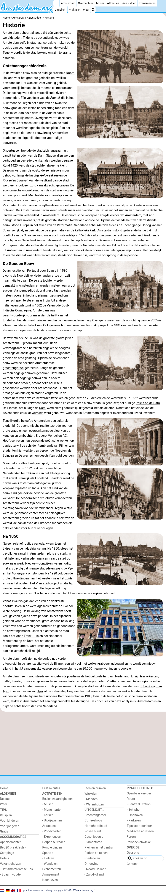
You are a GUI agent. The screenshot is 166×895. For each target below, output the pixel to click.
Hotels (4, 858)
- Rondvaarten (52, 831)
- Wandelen (50, 864)
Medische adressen (140, 831)
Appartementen (10, 842)
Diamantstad (93, 842)
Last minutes (51, 788)
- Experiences (51, 837)
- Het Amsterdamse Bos (16, 869)
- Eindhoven (135, 815)
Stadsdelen (92, 858)
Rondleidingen (52, 847)
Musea (100, 3)
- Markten (91, 799)
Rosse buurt (93, 831)
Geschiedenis (94, 837)
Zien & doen (129, 3)
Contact (132, 864)
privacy (48, 890)
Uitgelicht (60, 9)
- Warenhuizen (94, 804)
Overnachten (86, 3)
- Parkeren (134, 820)
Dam (41, 155)
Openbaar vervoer (139, 793)
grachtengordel (13, 368)
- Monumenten (52, 810)
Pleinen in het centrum (100, 847)
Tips (3, 810)
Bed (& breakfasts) (13, 847)
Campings (7, 853)
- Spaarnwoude (10, 874)
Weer (86, 9)
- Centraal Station (139, 804)
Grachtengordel (95, 815)
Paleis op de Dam (148, 403)
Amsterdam (68, 3)
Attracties (113, 3)
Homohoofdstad (96, 826)
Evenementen (147, 3)
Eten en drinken (95, 788)
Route (131, 799)
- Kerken (48, 815)
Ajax (40, 691)
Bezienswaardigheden (57, 799)
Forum (131, 837)
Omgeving (92, 864)
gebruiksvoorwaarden (33, 890)
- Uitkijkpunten (52, 820)
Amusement (50, 874)
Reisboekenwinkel (139, 842)
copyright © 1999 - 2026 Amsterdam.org (73, 890)
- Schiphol (133, 810)
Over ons (133, 853)
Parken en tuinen (96, 853)
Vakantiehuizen (10, 864)
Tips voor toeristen (140, 826)
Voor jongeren (9, 826)
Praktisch (74, 9)
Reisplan (6, 815)
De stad (5, 799)
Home (4, 788)
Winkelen (91, 794)
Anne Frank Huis (27, 636)
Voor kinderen (9, 821)
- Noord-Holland (95, 869)
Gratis (4, 831)
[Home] (56, 3)
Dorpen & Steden (53, 842)
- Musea (47, 804)
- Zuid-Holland (94, 874)
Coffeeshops (93, 820)
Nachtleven (50, 880)
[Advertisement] (83, 743)
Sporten (47, 853)
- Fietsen (48, 858)
